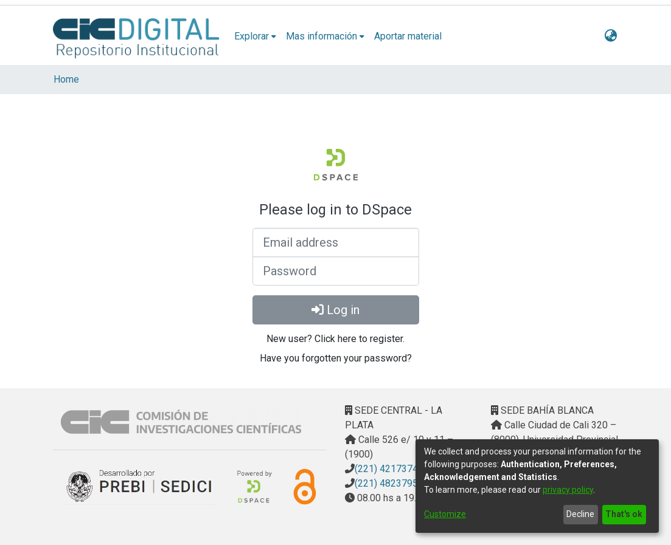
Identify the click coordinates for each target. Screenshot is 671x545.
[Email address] (335, 242)
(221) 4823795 (386, 483)
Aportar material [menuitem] (408, 36)
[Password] (335, 271)
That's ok (623, 514)
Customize (445, 514)
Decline (580, 514)
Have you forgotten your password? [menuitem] (336, 358)
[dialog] (537, 486)
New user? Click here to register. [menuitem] (335, 338)
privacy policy (568, 490)
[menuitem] (255, 36)
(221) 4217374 (386, 469)
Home (66, 79)
